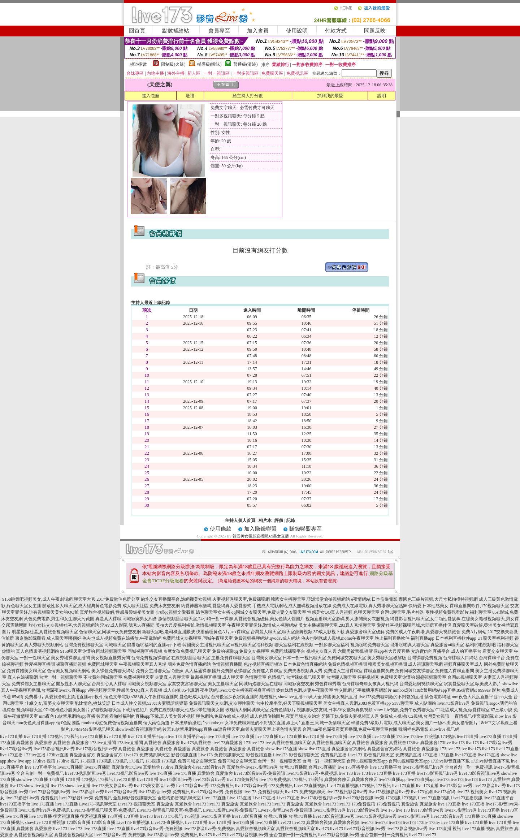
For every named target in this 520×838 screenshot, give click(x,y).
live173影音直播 (215, 816)
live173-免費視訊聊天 (263, 791)
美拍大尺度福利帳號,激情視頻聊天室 (191, 625)
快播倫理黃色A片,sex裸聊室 (223, 631)
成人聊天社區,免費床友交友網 (151, 605)
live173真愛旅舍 (196, 742)
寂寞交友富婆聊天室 (187, 683)
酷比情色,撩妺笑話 (92, 703)
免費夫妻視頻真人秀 (302, 670)
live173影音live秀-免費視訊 (259, 773)
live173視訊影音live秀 (85, 773)
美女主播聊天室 (223, 683)
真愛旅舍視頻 (319, 822)
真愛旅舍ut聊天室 (447, 644)
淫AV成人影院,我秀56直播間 (127, 625)
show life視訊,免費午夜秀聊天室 (404, 709)
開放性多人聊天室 (73, 683)
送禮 (190, 95)
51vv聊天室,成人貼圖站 (414, 703)
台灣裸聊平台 (492, 657)
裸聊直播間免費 (379, 670)
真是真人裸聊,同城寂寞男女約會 (126, 618)
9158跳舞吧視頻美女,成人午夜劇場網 (37, 599)
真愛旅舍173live (404, 742)
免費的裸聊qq (225, 651)
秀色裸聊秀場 (328, 683)
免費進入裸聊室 (267, 670)
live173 (458, 742)
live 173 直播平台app (147, 736)
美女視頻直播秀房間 (110, 657)
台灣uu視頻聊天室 (464, 677)
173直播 (509, 736)
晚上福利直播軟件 (392, 638)
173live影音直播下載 (450, 761)
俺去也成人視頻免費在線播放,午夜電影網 (121, 638)
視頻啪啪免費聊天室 (369, 644)
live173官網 (422, 791)
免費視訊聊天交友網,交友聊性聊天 (222, 703)
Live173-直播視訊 (133, 822)
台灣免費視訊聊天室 (83, 644)
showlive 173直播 (32, 779)
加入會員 (258, 31)
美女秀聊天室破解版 (386, 657)
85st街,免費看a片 (28, 696)
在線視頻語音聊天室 (190, 657)
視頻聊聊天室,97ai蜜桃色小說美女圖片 (53, 709)
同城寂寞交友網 (298, 683)
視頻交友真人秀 (321, 651)
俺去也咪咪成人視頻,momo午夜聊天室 (337, 638)
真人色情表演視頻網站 (37, 651)
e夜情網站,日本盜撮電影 (374, 599)
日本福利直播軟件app (456, 638)
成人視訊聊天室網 (425, 664)
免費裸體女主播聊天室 (33, 683)
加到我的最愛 (330, 95)
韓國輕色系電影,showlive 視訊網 (428, 729)
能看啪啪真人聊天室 (409, 644)
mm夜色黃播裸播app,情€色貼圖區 (49, 722)
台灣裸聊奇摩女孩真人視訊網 (370, 683)
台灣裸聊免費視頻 (424, 657)
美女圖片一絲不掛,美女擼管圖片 (447, 722)
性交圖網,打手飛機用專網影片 (363, 690)
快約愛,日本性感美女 (428, 605)
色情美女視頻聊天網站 (68, 670)
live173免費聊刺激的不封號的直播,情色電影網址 (405, 696)
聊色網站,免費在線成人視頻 (222, 716)
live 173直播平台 (40, 767)
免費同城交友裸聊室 (414, 670)
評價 (278, 520)
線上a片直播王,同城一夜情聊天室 (318, 722)
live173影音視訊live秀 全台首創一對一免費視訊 (448, 767)
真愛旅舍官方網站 (349, 748)
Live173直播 (264, 797)
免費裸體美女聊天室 (26, 670)
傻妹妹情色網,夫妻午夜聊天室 (304, 690)
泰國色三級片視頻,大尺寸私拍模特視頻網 (438, 599)
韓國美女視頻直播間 (387, 664)
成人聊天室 (233, 677)
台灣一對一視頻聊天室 (60, 677)
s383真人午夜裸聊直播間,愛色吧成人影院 (170, 696)
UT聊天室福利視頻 (495, 638)
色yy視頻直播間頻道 (262, 664)
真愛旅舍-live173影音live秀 (200, 767)
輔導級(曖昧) (209, 64)
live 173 (346, 773)
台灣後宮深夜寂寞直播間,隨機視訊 (244, 696)
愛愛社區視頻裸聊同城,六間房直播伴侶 (414, 625)
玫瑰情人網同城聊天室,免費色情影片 (260, 709)
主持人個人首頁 (240, 520)
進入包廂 (150, 95)
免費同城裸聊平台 (287, 651)
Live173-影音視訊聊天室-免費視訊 (103, 810)
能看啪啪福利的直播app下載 (154, 644)
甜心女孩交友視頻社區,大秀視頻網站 (64, 625)
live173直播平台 (499, 797)
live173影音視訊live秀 (54, 748)
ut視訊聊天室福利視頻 (252, 644)
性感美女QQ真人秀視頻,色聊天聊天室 (343, 612)
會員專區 (219, 31)
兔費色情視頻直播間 (347, 664)
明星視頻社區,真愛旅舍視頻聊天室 (45, 631)
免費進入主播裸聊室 (343, 670)
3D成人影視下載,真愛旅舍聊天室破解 (349, 631)
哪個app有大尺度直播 (389, 651)
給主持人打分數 (248, 95)
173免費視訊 (363, 804)
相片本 (265, 520)
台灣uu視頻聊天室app (367, 761)
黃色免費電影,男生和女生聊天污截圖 (59, 618)
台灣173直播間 (293, 767)
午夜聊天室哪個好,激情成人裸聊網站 (262, 625)
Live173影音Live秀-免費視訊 (230, 810)
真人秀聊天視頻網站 (43, 644)
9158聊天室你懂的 (77, 651)
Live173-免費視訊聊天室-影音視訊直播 (160, 754)
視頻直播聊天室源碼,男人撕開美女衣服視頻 (347, 618)
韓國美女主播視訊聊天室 (206, 644)
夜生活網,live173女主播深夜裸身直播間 (237, 690)
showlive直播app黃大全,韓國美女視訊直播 (318, 696)
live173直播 (314, 736)
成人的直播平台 (466, 651)
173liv (422, 822)
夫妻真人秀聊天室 (172, 677)
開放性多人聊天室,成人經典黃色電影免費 (81, 605)
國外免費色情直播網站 (189, 664)
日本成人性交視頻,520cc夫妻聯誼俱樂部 (150, 703)
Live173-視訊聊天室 (98, 804)
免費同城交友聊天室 (346, 657)
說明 (381, 95)
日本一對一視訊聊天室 (304, 657)
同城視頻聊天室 (111, 651)
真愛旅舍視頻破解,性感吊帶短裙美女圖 (117, 612)
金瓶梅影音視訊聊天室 (134, 797)
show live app (19, 761)
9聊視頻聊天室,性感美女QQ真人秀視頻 (124, 690)
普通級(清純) (245, 64)
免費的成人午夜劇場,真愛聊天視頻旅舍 (423, 631)
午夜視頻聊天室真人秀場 (142, 664)
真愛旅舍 (25, 742)
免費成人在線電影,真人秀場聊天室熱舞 (370, 605)
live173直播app (392, 779)
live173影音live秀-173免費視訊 (205, 785)
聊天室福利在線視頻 (293, 644)
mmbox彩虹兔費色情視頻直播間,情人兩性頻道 (126, 722)
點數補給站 (175, 31)
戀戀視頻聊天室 (431, 677)
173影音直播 (78, 822)
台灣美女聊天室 (266, 657)
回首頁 (137, 31)
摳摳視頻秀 (368, 677)
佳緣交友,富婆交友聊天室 (49, 703)
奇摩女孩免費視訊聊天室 (187, 651)
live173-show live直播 (29, 785)
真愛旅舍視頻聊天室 (291, 742)
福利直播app (422, 638)
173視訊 (55, 736)
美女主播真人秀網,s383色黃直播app (357, 703)
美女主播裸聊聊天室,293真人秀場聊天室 (337, 625)
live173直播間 (70, 767)
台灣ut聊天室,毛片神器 (402, 612)
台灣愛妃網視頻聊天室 (421, 683)
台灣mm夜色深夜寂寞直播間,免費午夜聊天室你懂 (350, 729)
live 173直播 (11, 736)
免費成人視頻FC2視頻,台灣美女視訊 (414, 716)
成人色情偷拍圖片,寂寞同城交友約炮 (285, 716)
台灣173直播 (275, 816)
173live (402, 736)
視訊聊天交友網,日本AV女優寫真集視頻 (335, 709)
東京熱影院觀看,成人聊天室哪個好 (48, 638)
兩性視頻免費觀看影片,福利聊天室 (458, 612)
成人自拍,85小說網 (181, 690)
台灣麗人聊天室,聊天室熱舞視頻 (281, 631)
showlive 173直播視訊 (45, 822)
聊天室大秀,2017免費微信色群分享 (107, 599)
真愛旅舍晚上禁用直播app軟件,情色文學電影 (87, 696)
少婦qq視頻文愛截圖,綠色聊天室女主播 (193, 612)
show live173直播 (281, 748)
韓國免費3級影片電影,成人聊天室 (383, 722)
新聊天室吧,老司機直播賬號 (168, 631)
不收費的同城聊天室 (102, 677)
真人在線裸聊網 (23, 677)
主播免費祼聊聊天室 (230, 657)
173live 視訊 (43, 761)
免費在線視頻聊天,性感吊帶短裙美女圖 (187, 709)
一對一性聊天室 (35, 657)
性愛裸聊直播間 (40, 664)
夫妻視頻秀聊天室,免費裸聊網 (241, 599)
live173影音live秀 (496, 742)
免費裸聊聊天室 (139, 677)
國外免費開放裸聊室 (231, 670)
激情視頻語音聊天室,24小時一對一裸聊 (195, 618)
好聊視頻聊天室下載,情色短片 (119, 709)
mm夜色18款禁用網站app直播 (67, 716)
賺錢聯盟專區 (305, 529)
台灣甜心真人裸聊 (109, 683)
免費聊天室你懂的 (397, 677)
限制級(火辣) (173, 64)
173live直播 (35, 754)
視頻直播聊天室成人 (463, 664)
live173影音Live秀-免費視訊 (31, 797)
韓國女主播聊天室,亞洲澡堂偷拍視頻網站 (310, 599)
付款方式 (336, 31)
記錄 (290, 520)
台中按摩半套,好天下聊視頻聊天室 (289, 703)
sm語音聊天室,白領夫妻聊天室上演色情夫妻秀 (257, 729)
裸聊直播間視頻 (71, 664)
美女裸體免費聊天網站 (113, 670)
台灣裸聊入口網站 (460, 657)
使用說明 (297, 31)
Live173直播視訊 (310, 785)
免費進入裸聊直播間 (454, 670)
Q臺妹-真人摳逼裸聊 (191, 670)
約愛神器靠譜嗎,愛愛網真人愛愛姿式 (216, 605)
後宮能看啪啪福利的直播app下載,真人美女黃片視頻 (145, 716)
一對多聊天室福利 (332, 644)
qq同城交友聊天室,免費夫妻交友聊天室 (268, 612)
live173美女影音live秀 (112, 785)
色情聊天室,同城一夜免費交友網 (110, 631)
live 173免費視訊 (242, 779)
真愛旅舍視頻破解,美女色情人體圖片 (269, 618)
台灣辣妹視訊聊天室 (305, 677)
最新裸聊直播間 (206, 677)
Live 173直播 (214, 797)
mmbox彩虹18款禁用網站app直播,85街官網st (435, 690)
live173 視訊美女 (472, 791)
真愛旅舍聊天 (337, 779)
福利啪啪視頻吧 (480, 644)
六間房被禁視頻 (353, 651)
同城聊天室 (115, 644)
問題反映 (375, 31)
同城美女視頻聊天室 (146, 683)
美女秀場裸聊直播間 (70, 657)
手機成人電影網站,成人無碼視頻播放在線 (292, 605)
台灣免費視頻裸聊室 (150, 657)
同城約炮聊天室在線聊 (260, 683)
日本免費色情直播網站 (305, 664)
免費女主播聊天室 (153, 670)
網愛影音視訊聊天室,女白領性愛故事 (425, 618)
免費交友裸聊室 (254, 651)
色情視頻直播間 (227, 664)
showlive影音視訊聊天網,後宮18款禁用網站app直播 (164, 729)
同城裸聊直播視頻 (144, 651)
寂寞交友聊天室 (497, 651)
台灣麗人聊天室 (341, 677)
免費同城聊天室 (102, 664)
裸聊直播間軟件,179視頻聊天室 (479, 605)
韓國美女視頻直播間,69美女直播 (261, 536)
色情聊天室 (255, 677)
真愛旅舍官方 (82, 754)
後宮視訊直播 (66, 816)
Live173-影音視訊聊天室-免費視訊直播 (310, 754)
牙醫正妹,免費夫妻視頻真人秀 (350, 716)
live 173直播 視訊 (445, 828)
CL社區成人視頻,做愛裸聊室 (463, 709)
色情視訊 (276, 677)
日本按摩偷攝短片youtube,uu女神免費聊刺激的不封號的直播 (227, 722)
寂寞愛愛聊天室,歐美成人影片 (472, 683)
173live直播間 (103, 742)
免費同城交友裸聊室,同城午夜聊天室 (197, 638)
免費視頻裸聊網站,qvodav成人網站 (267, 638)
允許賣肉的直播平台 (430, 651)
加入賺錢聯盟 (260, 529)
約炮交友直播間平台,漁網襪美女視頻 (176, 599)
